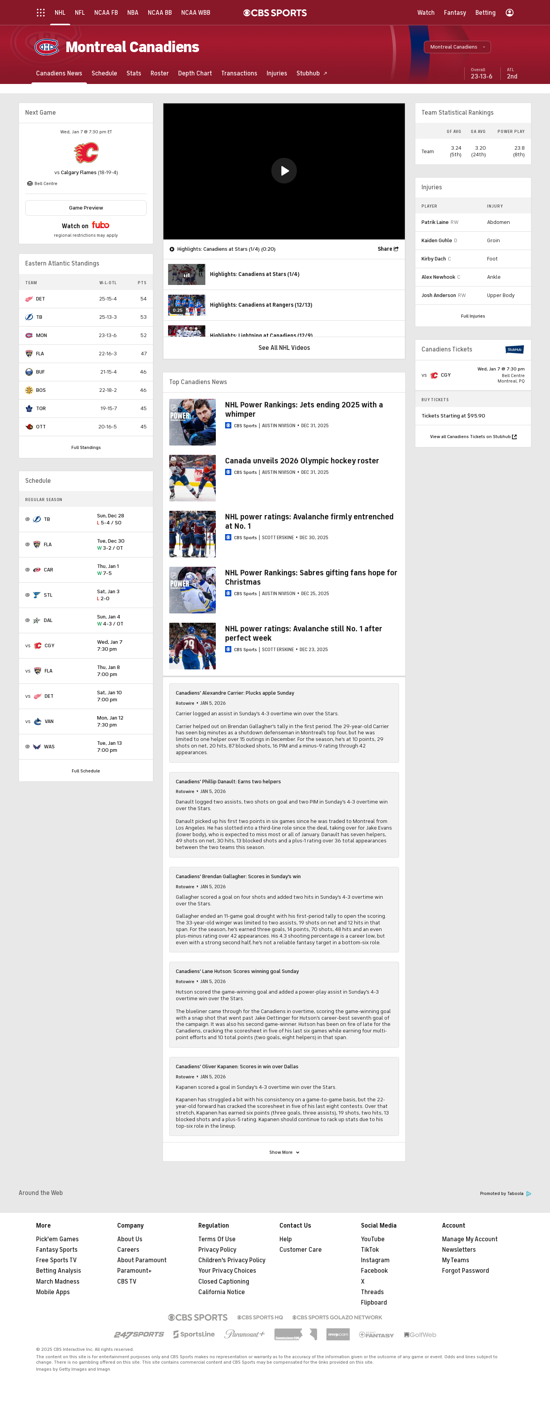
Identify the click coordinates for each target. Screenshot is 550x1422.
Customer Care (300, 1250)
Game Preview (86, 207)
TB (39, 317)
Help (285, 1239)
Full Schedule (86, 771)
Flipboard (374, 1303)
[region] (284, 171)
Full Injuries (473, 316)
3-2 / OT (122, 544)
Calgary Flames (79, 172)
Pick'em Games (57, 1239)
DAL (48, 620)
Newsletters (459, 1250)
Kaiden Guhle (437, 240)
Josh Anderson (439, 295)
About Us (129, 1239)
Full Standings (86, 447)
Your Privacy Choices (227, 1271)
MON (41, 335)
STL (48, 595)
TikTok (370, 1250)
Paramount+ (134, 1271)
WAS (49, 746)
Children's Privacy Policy (231, 1260)
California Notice (221, 1292)
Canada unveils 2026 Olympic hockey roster (302, 460)
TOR (41, 408)
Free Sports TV (56, 1260)
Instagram (375, 1260)
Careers (128, 1250)
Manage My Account (470, 1239)
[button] (457, 47)
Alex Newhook (438, 277)
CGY (49, 645)
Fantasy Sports (57, 1250)
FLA (40, 353)
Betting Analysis (58, 1271)
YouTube (373, 1239)
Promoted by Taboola (505, 1193)
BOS (41, 390)
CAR (48, 569)
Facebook (374, 1271)
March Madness (58, 1282)
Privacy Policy (217, 1250)
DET (40, 298)
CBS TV (127, 1282)
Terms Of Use (217, 1239)
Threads (372, 1292)
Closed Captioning (223, 1282)
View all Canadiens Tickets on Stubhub (473, 436)
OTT (41, 426)
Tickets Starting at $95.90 (453, 415)
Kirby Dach (434, 258)
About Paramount (142, 1260)
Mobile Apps (53, 1292)
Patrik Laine (435, 222)
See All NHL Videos (284, 348)
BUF (40, 372)
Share (385, 249)
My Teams (455, 1260)
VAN (49, 721)
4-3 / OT (122, 620)
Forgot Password (465, 1271)
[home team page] (86, 152)
